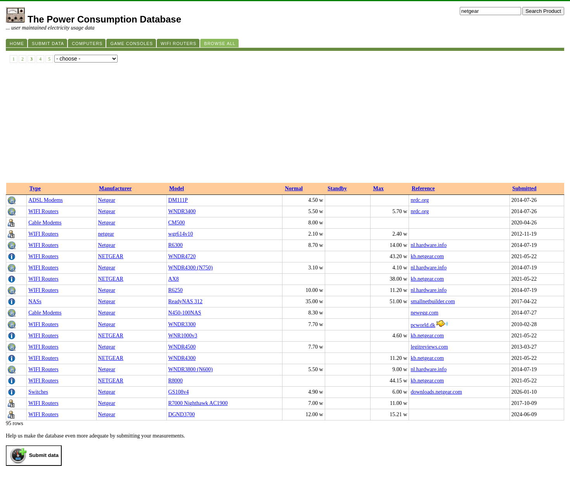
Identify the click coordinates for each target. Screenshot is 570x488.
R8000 (175, 381)
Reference (423, 188)
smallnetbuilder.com (433, 301)
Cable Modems (44, 223)
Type (35, 188)
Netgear (106, 200)
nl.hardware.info (429, 245)
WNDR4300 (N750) (190, 268)
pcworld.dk (423, 325)
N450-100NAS (184, 313)
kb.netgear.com (427, 256)
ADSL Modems (45, 200)
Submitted (524, 188)
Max (378, 188)
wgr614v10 (180, 234)
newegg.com (424, 313)
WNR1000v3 (183, 336)
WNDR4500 (182, 347)
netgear (106, 234)
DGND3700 (181, 414)
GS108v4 (178, 392)
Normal (294, 188)
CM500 (176, 223)
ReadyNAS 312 (185, 301)
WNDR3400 (182, 211)
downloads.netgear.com (436, 392)
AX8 (173, 279)
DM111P (178, 200)
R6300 (175, 245)
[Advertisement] (285, 124)
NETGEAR (110, 256)
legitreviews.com (429, 347)
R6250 (175, 290)
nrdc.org (420, 200)
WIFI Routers (43, 211)
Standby (337, 188)
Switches (38, 392)
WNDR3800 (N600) (190, 369)
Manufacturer (115, 188)
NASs (34, 301)
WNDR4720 (182, 256)
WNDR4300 (182, 358)
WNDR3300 (182, 324)
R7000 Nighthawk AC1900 (198, 403)
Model (176, 188)
